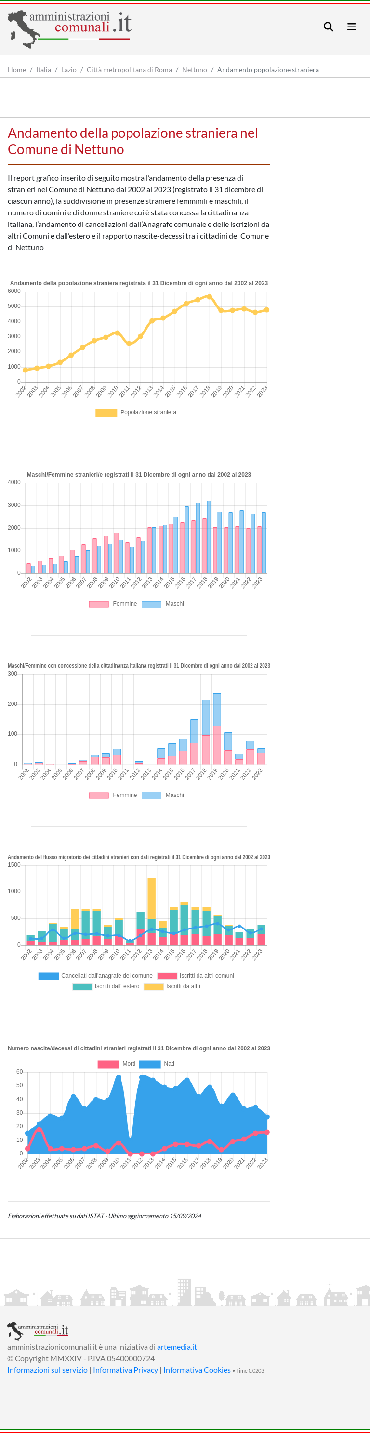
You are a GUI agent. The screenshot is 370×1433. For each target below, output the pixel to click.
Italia (43, 70)
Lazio (69, 70)
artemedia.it (177, 1346)
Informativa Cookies (197, 1369)
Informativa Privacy (125, 1369)
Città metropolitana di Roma (129, 70)
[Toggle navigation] (328, 26)
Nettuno (194, 70)
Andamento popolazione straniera (268, 70)
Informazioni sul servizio (47, 1369)
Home (17, 70)
